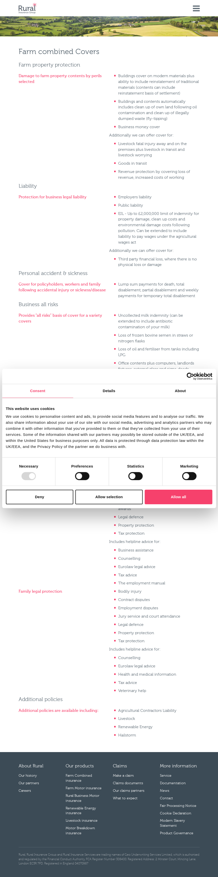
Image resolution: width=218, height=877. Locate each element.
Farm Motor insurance (84, 788)
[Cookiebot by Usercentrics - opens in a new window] (190, 376)
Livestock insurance (82, 820)
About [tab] (180, 391)
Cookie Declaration (175, 813)
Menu (196, 9)
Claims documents (128, 783)
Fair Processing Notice (178, 806)
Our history (28, 775)
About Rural (31, 766)
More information (178, 766)
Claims (120, 766)
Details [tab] (109, 391)
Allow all (178, 497)
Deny (39, 497)
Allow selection (109, 497)
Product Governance (176, 833)
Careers (25, 791)
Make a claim (123, 775)
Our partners (29, 783)
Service (165, 775)
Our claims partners (128, 791)
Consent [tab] (37, 391)
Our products (80, 766)
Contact (166, 798)
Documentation (173, 783)
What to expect (125, 798)
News (164, 791)
